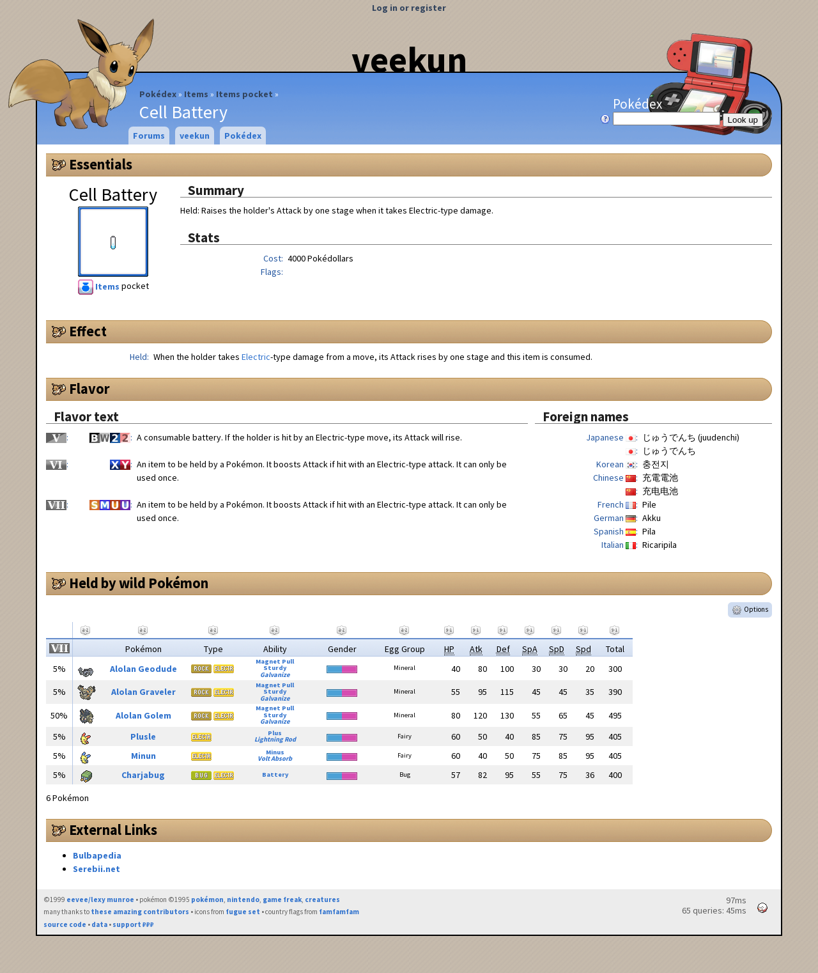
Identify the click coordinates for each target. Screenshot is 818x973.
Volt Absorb (275, 758)
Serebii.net (96, 869)
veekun (409, 59)
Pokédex (157, 94)
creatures (322, 899)
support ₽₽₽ (133, 924)
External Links (113, 830)
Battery (275, 774)
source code (64, 924)
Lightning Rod (275, 739)
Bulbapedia (97, 855)
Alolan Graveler (143, 691)
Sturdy (274, 668)
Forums (149, 135)
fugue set (243, 911)
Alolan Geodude (143, 668)
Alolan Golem (143, 715)
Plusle (143, 736)
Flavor (89, 389)
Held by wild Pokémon (138, 583)
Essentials (100, 164)
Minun (143, 755)
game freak (282, 899)
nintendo (243, 899)
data (99, 924)
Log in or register (409, 7)
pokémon (207, 899)
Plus (275, 733)
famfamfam (339, 911)
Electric (256, 356)
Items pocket (244, 94)
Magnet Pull (275, 661)
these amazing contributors (140, 911)
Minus (275, 752)
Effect (88, 331)
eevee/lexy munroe (100, 899)
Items (196, 94)
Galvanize (274, 675)
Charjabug (143, 775)
